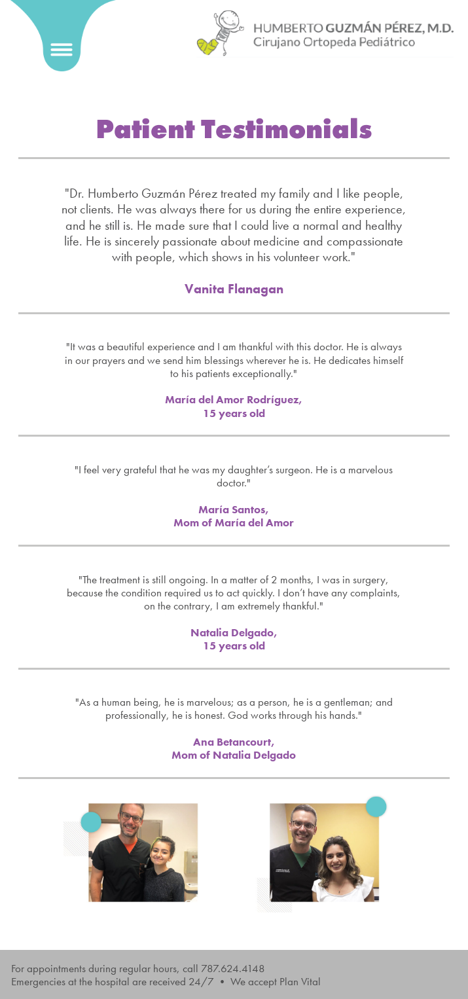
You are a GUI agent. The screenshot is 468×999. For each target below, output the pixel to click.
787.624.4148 (233, 968)
